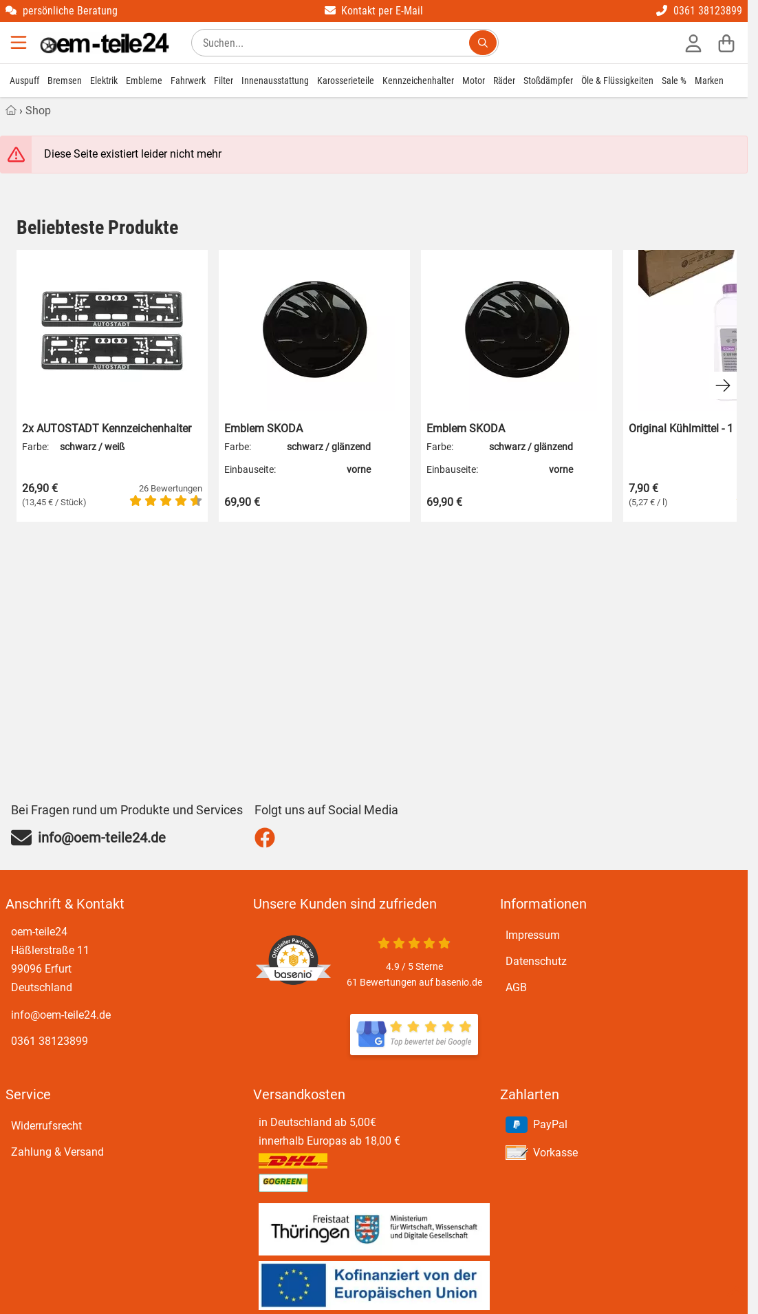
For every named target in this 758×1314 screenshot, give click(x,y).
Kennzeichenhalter (418, 80)
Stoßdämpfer (548, 80)
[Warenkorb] (726, 42)
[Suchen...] (483, 42)
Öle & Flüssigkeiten (617, 80)
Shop (38, 110)
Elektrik (104, 80)
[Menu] (20, 43)
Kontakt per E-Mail (374, 10)
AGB (516, 987)
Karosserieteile (345, 80)
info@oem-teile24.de (61, 1014)
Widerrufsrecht (46, 1125)
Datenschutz (536, 961)
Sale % (674, 80)
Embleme (144, 80)
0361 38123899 (699, 10)
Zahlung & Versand (57, 1151)
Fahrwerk (188, 80)
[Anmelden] (693, 42)
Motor (473, 80)
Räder (504, 80)
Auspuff (24, 80)
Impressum (533, 935)
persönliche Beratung (62, 10)
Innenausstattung (275, 80)
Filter (223, 80)
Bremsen (64, 80)
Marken (709, 80)
